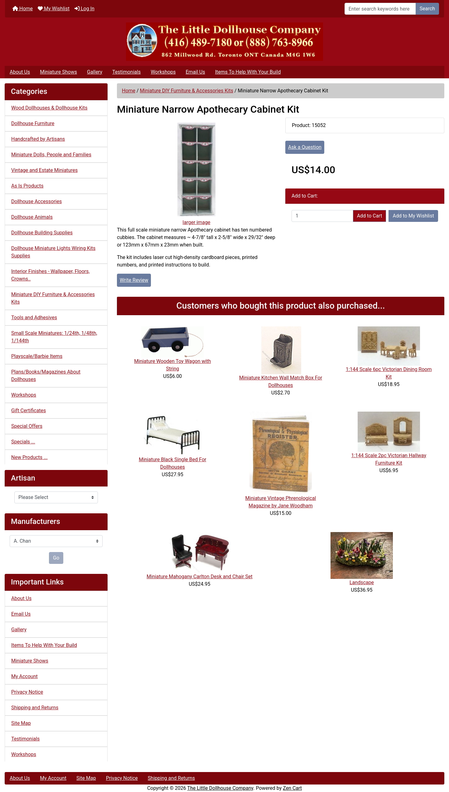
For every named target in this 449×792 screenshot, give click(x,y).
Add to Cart (369, 216)
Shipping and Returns (34, 708)
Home (22, 9)
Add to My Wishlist (413, 216)
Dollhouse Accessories (36, 201)
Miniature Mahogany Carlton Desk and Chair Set (199, 576)
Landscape (362, 582)
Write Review (134, 280)
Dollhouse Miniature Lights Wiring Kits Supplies (53, 252)
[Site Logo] (224, 41)
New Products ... (29, 457)
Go (56, 558)
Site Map (21, 723)
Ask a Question (304, 147)
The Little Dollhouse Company (220, 788)
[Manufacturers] (56, 541)
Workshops (163, 72)
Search (427, 9)
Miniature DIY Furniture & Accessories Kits (186, 91)
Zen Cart (292, 788)
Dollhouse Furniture (32, 123)
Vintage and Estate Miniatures (44, 170)
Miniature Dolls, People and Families (51, 155)
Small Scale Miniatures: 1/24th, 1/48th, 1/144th (54, 337)
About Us (20, 72)
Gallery (94, 72)
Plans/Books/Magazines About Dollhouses (45, 375)
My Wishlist (54, 9)
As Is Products (27, 186)
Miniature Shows (58, 72)
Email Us (195, 72)
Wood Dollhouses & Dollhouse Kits (49, 108)
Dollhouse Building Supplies (42, 233)
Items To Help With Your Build (248, 72)
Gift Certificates (28, 410)
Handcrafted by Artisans (38, 139)
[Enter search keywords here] (380, 9)
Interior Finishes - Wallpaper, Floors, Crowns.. (50, 275)
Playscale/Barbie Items (36, 356)
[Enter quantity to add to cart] (322, 216)
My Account (24, 676)
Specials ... (23, 442)
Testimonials (126, 72)
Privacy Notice (27, 692)
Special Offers (26, 426)
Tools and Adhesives (34, 317)
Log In (84, 9)
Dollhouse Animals (32, 217)
